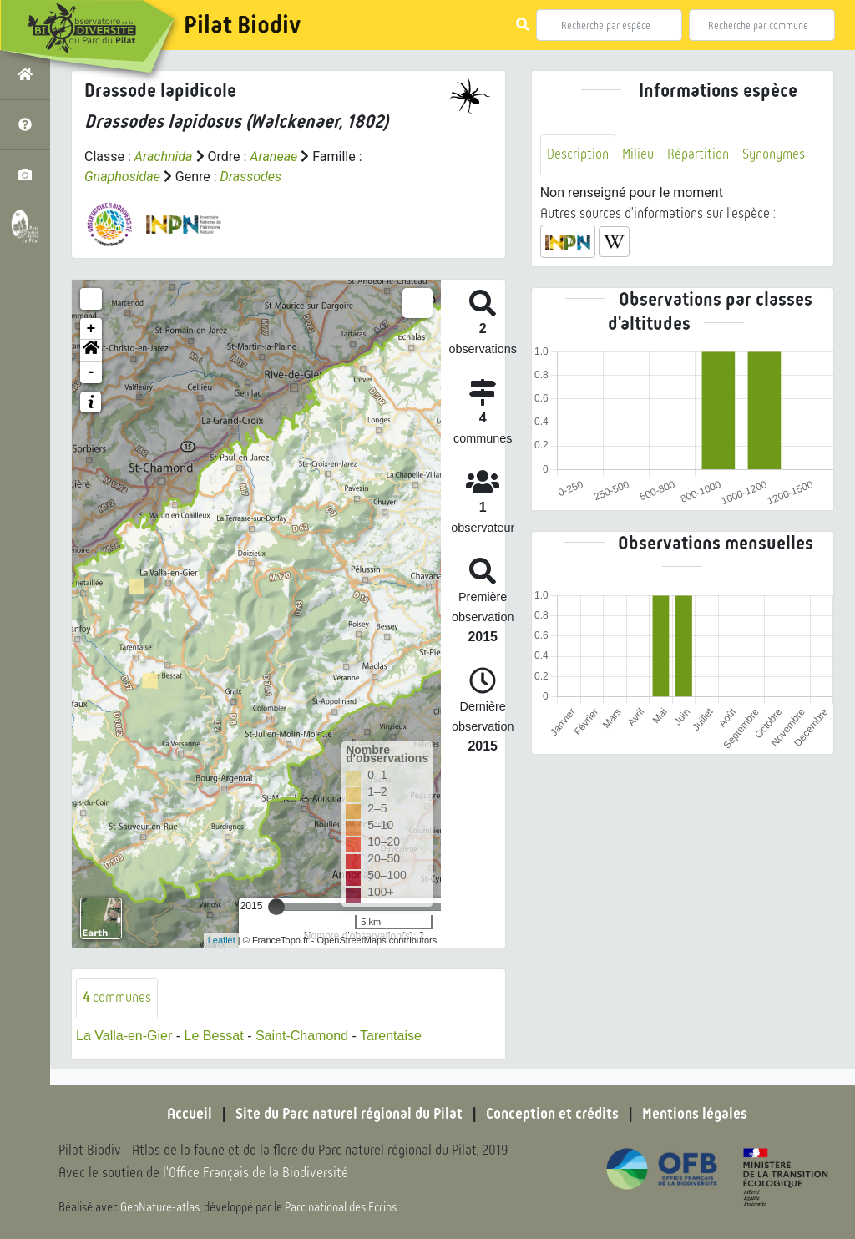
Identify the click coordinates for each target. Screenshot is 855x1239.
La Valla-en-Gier (124, 1036)
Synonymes (773, 154)
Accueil (189, 1114)
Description (578, 154)
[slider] (276, 906)
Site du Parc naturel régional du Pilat (349, 1114)
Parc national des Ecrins (341, 1207)
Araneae (273, 156)
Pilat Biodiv (242, 25)
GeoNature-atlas (160, 1207)
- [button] (91, 372)
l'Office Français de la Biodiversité (255, 1173)
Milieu (638, 154)
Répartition (698, 154)
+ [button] (91, 329)
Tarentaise (391, 1036)
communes (117, 997)
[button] (91, 351)
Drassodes (250, 177)
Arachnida (163, 156)
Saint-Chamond (301, 1036)
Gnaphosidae (122, 177)
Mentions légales (694, 1114)
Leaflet (221, 940)
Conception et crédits (552, 1114)
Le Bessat (214, 1036)
